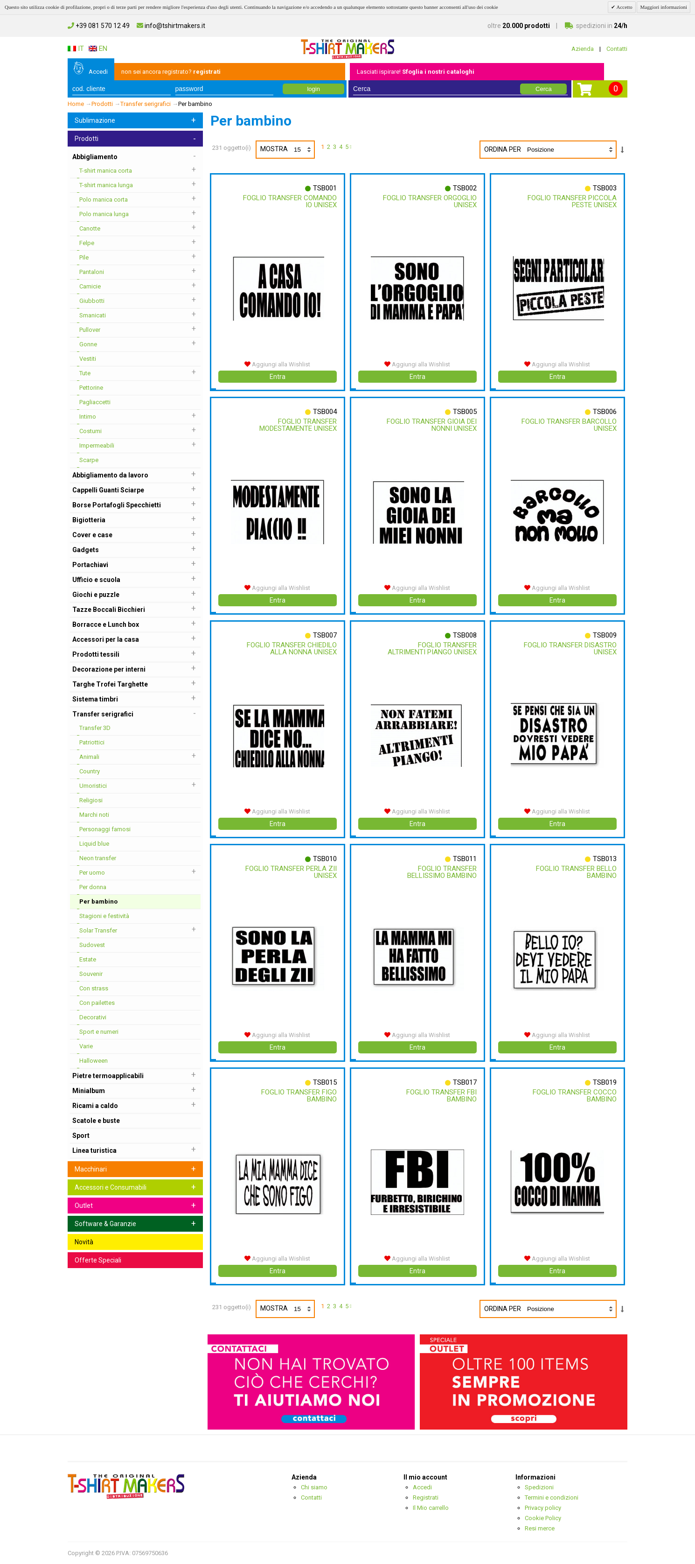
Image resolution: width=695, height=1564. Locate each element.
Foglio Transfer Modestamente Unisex (297, 425)
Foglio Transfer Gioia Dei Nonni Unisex (431, 425)
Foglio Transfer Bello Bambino (575, 872)
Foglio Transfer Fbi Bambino (441, 1095)
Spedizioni (539, 1487)
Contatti (616, 48)
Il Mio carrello (431, 1507)
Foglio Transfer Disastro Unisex (569, 648)
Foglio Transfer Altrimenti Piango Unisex (431, 648)
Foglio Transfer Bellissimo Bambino (441, 872)
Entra (277, 376)
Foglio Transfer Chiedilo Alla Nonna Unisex (291, 648)
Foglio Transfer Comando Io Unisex (289, 201)
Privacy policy (543, 1507)
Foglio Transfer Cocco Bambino (574, 1095)
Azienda (582, 48)
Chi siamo (314, 1487)
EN (98, 48)
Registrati (425, 1497)
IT (76, 48)
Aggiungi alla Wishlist (277, 364)
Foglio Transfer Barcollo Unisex (586, 425)
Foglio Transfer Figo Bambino (298, 1095)
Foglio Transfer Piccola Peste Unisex (571, 201)
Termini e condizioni (551, 1497)
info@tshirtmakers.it (171, 25)
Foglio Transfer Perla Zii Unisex (290, 872)
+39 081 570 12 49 (99, 25)
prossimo (352, 147)
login (313, 88)
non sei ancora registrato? (171, 71)
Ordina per (502, 149)
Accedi (98, 71)
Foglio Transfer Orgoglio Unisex (429, 201)
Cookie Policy (543, 1518)
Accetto (623, 7)
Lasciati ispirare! (415, 71)
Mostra (287, 149)
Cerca (543, 88)
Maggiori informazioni (663, 7)
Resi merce (540, 1528)
